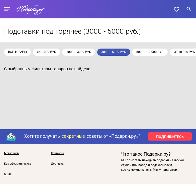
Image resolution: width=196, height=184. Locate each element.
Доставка (57, 163)
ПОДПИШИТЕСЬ (170, 137)
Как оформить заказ (17, 163)
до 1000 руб (46, 52)
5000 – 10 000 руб (150, 52)
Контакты (57, 153)
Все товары (17, 52)
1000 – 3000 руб (78, 52)
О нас (7, 174)
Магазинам (11, 153)
